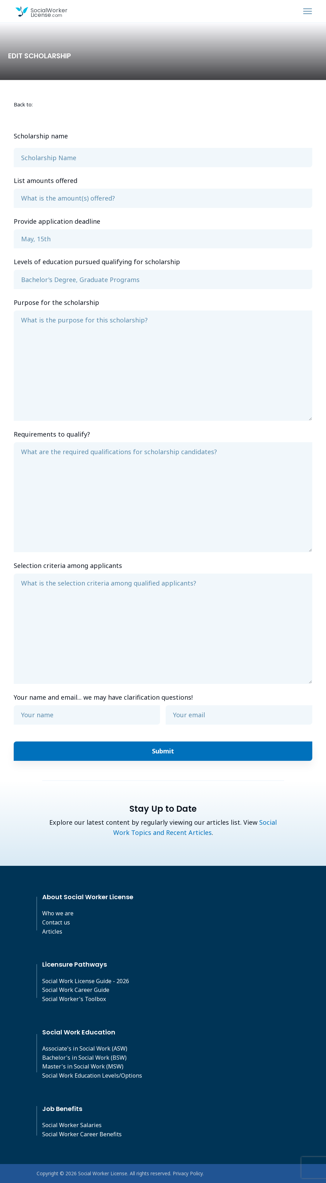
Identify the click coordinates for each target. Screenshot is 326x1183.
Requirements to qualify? (52, 434)
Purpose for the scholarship (56, 302)
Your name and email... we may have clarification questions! (103, 697)
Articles (52, 931)
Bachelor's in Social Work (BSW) (84, 1057)
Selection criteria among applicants (68, 565)
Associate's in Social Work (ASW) (84, 1048)
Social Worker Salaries (72, 1125)
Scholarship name (41, 136)
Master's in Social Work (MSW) (82, 1066)
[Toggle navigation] (307, 11)
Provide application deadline (57, 221)
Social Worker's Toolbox (74, 999)
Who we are (57, 913)
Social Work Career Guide (75, 990)
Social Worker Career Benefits (82, 1134)
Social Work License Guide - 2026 (85, 981)
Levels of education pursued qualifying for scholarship (97, 261)
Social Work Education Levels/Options (92, 1075)
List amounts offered (45, 180)
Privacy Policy (188, 1173)
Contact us (56, 922)
